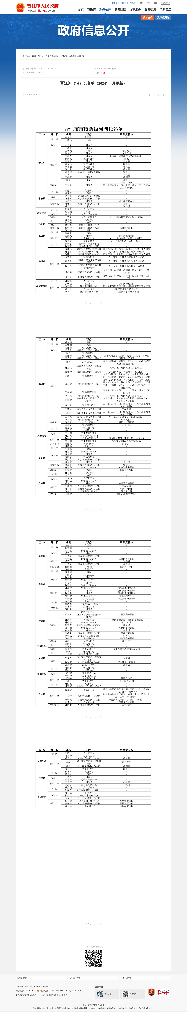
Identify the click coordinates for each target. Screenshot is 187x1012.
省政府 (123, 3)
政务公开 (105, 9)
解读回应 (120, 9)
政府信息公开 (53, 56)
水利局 (64, 56)
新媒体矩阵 (99, 988)
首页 (81, 9)
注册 (155, 3)
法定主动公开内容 (76, 56)
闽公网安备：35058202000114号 (50, 991)
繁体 (141, 3)
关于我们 (46, 987)
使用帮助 (19, 987)
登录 (149, 3)
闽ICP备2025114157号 (74, 991)
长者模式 (147, 17)
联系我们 (28, 987)
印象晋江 (165, 9)
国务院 (114, 3)
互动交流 (150, 9)
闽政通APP (130, 995)
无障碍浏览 (163, 17)
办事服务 (135, 9)
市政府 (132, 3)
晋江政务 (104, 995)
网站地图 (37, 987)
